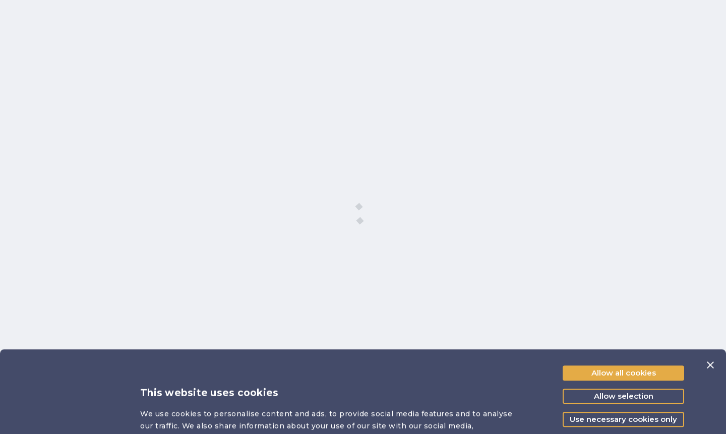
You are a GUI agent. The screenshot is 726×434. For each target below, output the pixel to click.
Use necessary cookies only (623, 342)
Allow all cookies (623, 296)
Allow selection (623, 319)
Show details (561, 414)
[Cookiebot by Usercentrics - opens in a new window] (65, 414)
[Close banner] (710, 288)
